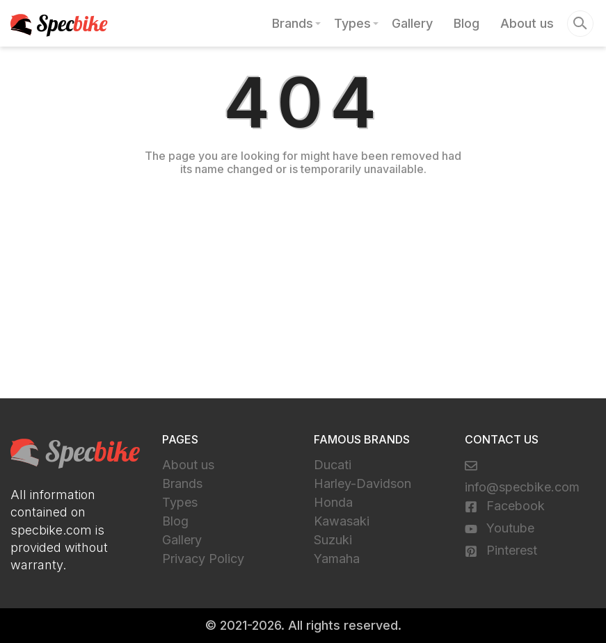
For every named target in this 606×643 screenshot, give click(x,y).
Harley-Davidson (362, 483)
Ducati (332, 464)
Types (352, 23)
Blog (466, 23)
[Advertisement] (303, 294)
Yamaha (337, 558)
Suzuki (333, 539)
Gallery (412, 23)
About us (527, 23)
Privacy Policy (203, 558)
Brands (292, 23)
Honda (333, 502)
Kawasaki (341, 521)
